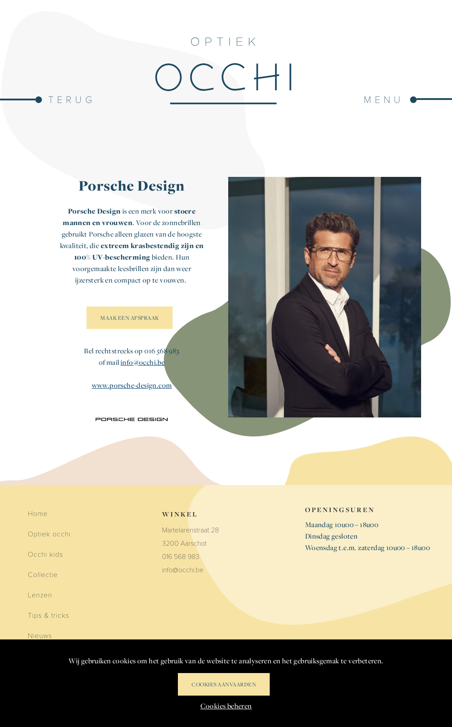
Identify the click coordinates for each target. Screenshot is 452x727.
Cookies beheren (226, 706)
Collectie (43, 574)
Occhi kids (45, 554)
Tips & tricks (48, 615)
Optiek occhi (49, 533)
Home (38, 513)
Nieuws (40, 635)
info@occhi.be (143, 362)
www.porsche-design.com (132, 385)
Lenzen (40, 594)
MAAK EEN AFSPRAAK (129, 317)
